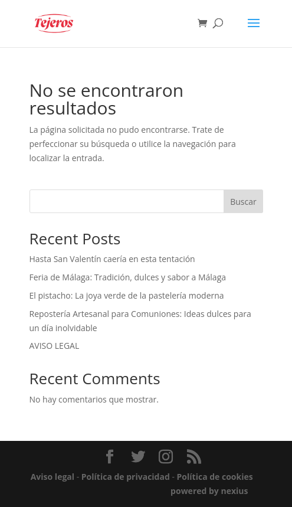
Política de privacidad (125, 476)
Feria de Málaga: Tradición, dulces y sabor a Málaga (128, 277)
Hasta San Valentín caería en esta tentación (112, 258)
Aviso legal (52, 476)
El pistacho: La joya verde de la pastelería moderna (126, 295)
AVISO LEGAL (54, 345)
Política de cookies (215, 476)
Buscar (243, 201)
